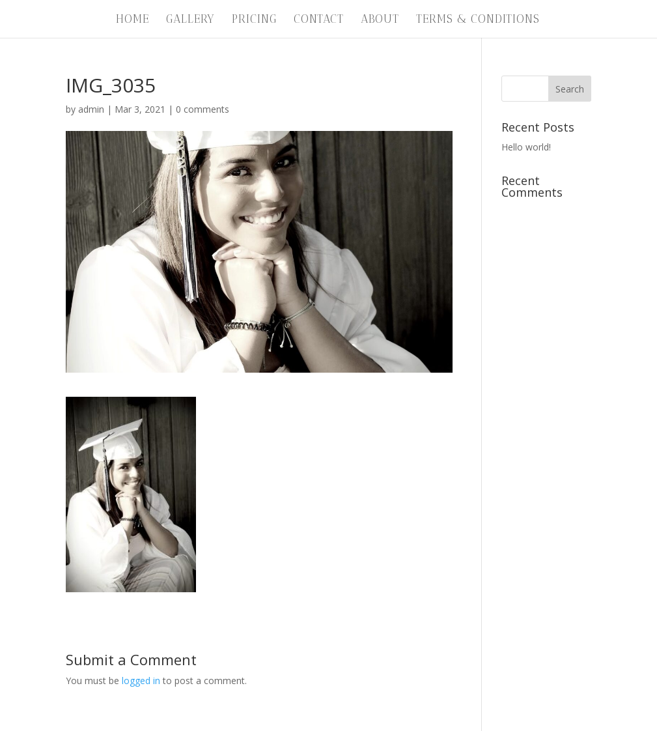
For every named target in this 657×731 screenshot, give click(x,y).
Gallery (190, 19)
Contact (319, 19)
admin (91, 109)
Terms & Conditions (478, 19)
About (380, 19)
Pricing (254, 19)
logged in (141, 680)
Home (132, 19)
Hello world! (526, 147)
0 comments (202, 109)
